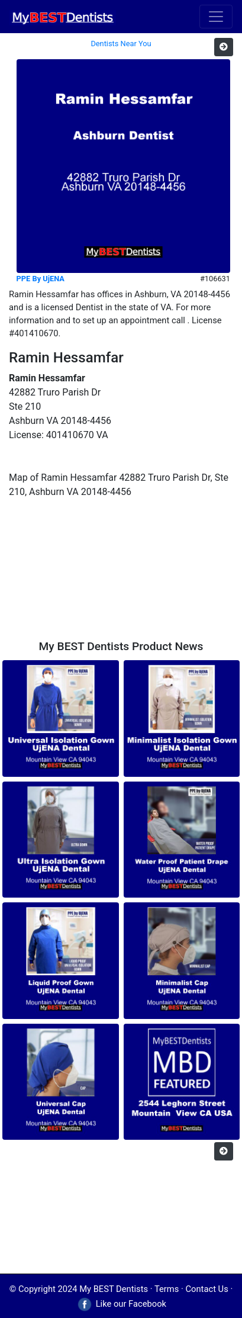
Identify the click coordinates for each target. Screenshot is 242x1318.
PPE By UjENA (40, 278)
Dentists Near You (121, 43)
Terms (166, 1289)
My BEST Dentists (113, 1289)
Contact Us (207, 1289)
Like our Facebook (121, 1303)
